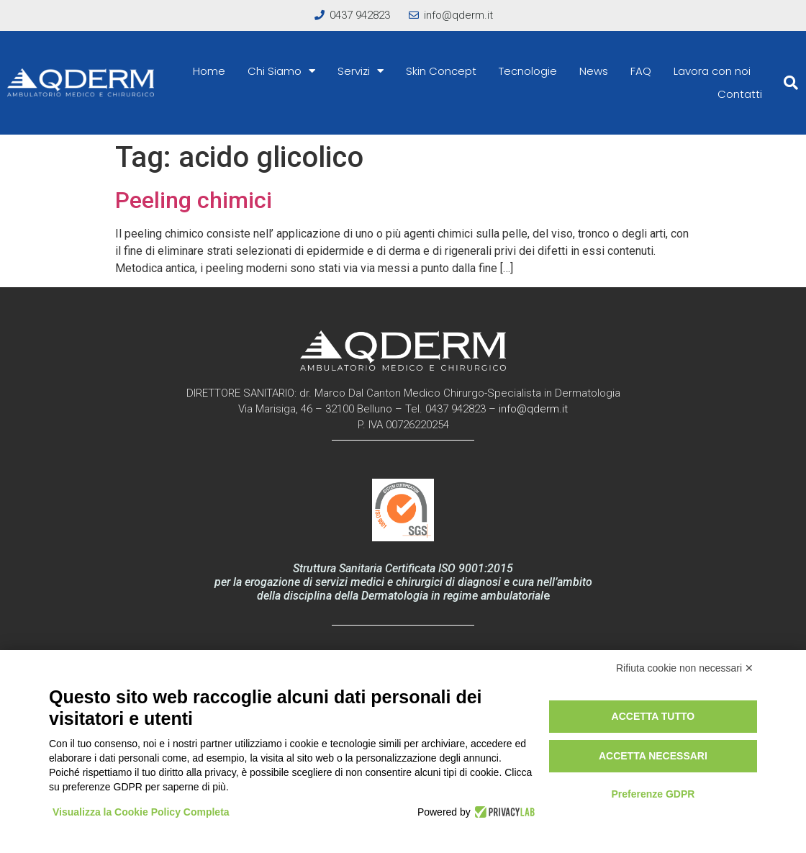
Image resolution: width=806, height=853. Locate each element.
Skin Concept (441, 70)
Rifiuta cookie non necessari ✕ (684, 668)
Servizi (361, 71)
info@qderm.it (533, 408)
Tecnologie (528, 70)
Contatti (739, 93)
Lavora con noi (712, 70)
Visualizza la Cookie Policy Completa (141, 812)
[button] (790, 82)
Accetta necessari (653, 756)
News (593, 70)
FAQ (640, 70)
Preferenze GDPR (652, 794)
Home (209, 70)
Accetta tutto (653, 716)
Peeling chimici (193, 200)
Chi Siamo (281, 71)
